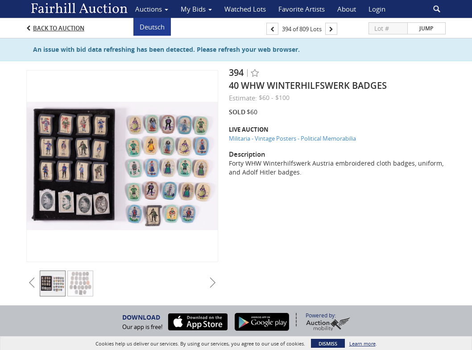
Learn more (362, 343)
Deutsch (152, 26)
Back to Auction (58, 28)
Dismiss (328, 343)
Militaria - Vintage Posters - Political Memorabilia (292, 138)
